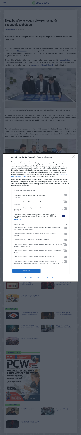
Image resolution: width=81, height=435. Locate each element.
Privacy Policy (51, 278)
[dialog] (40, 217)
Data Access (40, 278)
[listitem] (40, 191)
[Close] (74, 157)
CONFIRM (26, 271)
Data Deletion (29, 278)
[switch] (64, 195)
